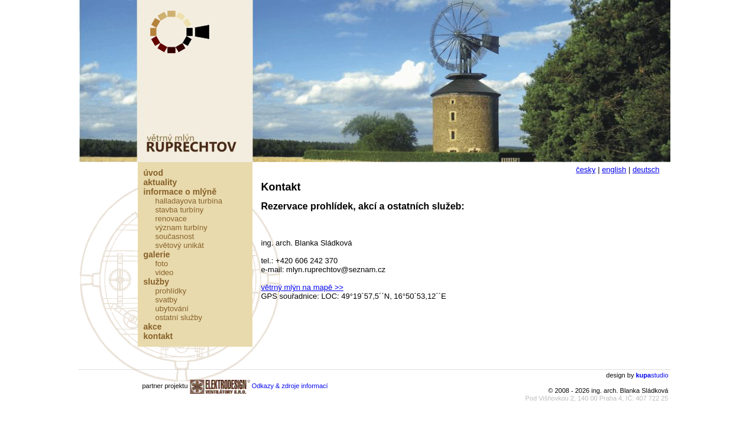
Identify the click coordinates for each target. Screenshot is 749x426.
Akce (153, 326)
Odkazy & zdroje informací (290, 385)
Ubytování (172, 308)
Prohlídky (171, 290)
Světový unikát (179, 245)
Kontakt (158, 336)
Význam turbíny (181, 227)
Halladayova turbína (188, 200)
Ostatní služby (179, 317)
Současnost (174, 236)
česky (585, 169)
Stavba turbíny (179, 209)
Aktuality (160, 182)
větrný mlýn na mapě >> (302, 287)
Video (164, 272)
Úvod (153, 173)
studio (651, 375)
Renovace (171, 218)
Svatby (166, 299)
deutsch (646, 169)
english (614, 169)
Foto (161, 263)
